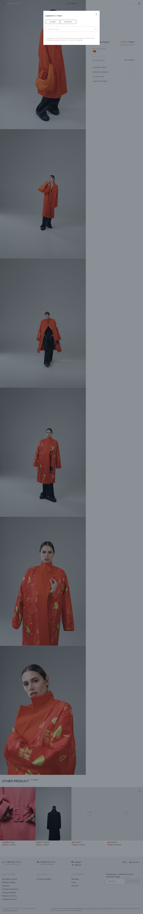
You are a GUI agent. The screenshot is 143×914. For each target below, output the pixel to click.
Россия (53, 22)
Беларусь (68, 22)
